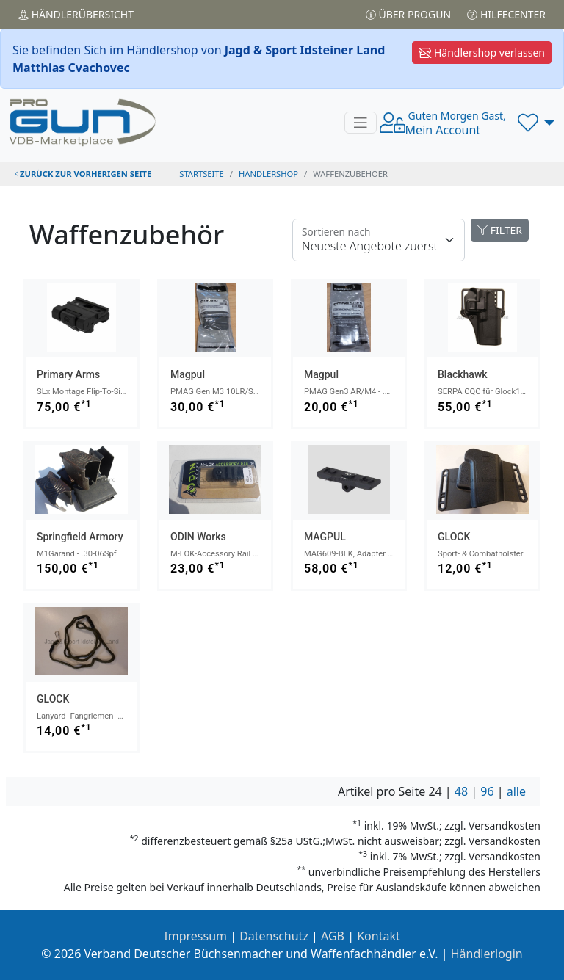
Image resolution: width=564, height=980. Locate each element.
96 (487, 791)
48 (461, 791)
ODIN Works (198, 536)
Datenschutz (273, 936)
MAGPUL (325, 536)
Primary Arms (68, 374)
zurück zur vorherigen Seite (83, 173)
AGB (332, 936)
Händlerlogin (487, 953)
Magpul (187, 374)
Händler (76, 14)
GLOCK (454, 536)
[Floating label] (378, 240)
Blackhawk (463, 374)
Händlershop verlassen (482, 52)
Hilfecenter (506, 14)
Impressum (195, 936)
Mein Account (455, 123)
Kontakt (378, 936)
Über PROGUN (408, 14)
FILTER (499, 230)
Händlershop (268, 173)
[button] (536, 123)
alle (516, 791)
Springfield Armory (80, 536)
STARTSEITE (201, 173)
